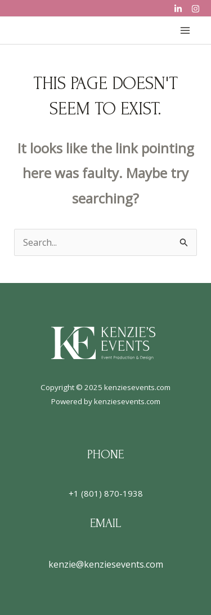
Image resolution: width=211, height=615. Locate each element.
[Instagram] (195, 9)
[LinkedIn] (178, 9)
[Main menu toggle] (185, 30)
